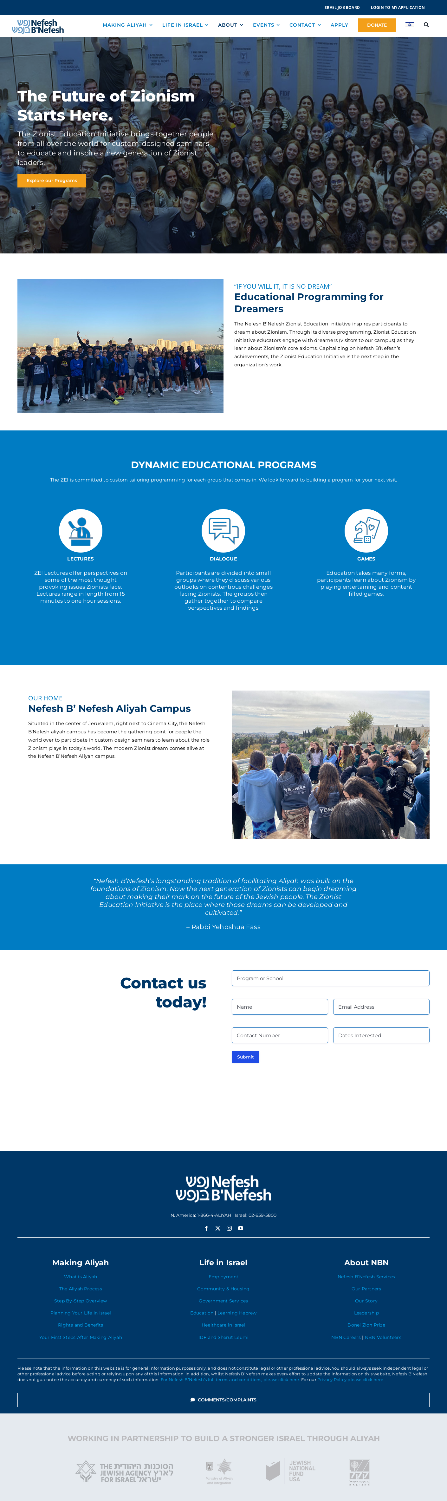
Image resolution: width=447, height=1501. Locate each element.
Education (201, 1313)
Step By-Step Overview (80, 1301)
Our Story (366, 1301)
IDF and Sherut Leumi (223, 1337)
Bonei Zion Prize (366, 1325)
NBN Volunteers (383, 1337)
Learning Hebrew (236, 1313)
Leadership (366, 1313)
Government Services (223, 1301)
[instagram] (229, 1228)
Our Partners (366, 1289)
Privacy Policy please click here (350, 1379)
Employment (223, 1277)
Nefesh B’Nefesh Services (366, 1277)
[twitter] (217, 1228)
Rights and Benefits (80, 1325)
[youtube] (240, 1228)
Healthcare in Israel (223, 1325)
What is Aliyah (80, 1277)
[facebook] (206, 1228)
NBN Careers (345, 1337)
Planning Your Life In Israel (80, 1313)
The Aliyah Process (80, 1289)
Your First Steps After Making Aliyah (80, 1337)
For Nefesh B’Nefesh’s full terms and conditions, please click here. (230, 1379)
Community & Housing (223, 1289)
